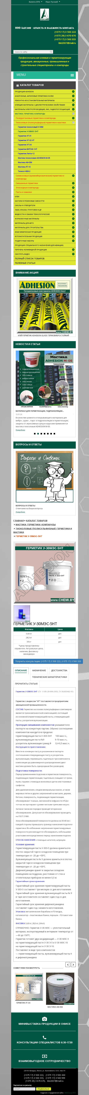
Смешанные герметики (27, 183)
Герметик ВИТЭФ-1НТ (27, 149)
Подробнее (20, 430)
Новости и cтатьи (28, 344)
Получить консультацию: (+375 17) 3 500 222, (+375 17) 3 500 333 (48, 661)
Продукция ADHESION (45, 92)
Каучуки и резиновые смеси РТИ (45, 201)
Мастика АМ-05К (25, 162)
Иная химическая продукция (45, 232)
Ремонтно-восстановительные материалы (45, 101)
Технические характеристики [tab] (49, 677)
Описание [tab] (21, 670)
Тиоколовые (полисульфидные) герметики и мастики (41, 122)
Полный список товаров (29, 258)
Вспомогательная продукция (45, 237)
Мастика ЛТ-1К (24, 167)
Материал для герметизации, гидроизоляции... (40, 411)
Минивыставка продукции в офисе (45, 1024)
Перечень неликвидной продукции (45, 250)
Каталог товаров (36, 521)
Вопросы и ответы (29, 445)
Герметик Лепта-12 (26, 153)
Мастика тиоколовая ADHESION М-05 (34, 158)
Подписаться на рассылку (22, 1085)
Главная (18, 521)
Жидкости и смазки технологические (45, 214)
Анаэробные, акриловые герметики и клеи (45, 96)
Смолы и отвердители (45, 206)
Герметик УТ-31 (24, 136)
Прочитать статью (26, 683)
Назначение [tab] (39, 670)
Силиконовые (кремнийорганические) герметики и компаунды (40, 177)
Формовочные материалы (45, 219)
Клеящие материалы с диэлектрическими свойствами (45, 105)
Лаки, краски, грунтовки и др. (45, 210)
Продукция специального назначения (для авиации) (39, 245)
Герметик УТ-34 (24, 144)
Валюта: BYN (34, 2)
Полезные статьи (25, 263)
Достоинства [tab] (59, 670)
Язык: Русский (52, 2)
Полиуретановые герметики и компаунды (36, 118)
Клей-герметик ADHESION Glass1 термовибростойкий (43, 335)
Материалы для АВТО (45, 223)
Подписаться (43, 1089)
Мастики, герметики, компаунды (45, 114)
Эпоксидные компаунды (27, 187)
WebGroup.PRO (70, 1093)
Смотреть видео (45, 254)
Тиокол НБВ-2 (24, 171)
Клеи (45, 197)
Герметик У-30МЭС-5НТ (28, 131)
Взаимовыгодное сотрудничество (44, 1061)
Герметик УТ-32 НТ (26, 140)
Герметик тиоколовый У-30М (30, 127)
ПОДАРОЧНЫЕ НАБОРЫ (45, 241)
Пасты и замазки (24, 192)
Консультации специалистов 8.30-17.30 (44, 1043)
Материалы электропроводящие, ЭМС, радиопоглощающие (45, 109)
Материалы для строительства (45, 228)
